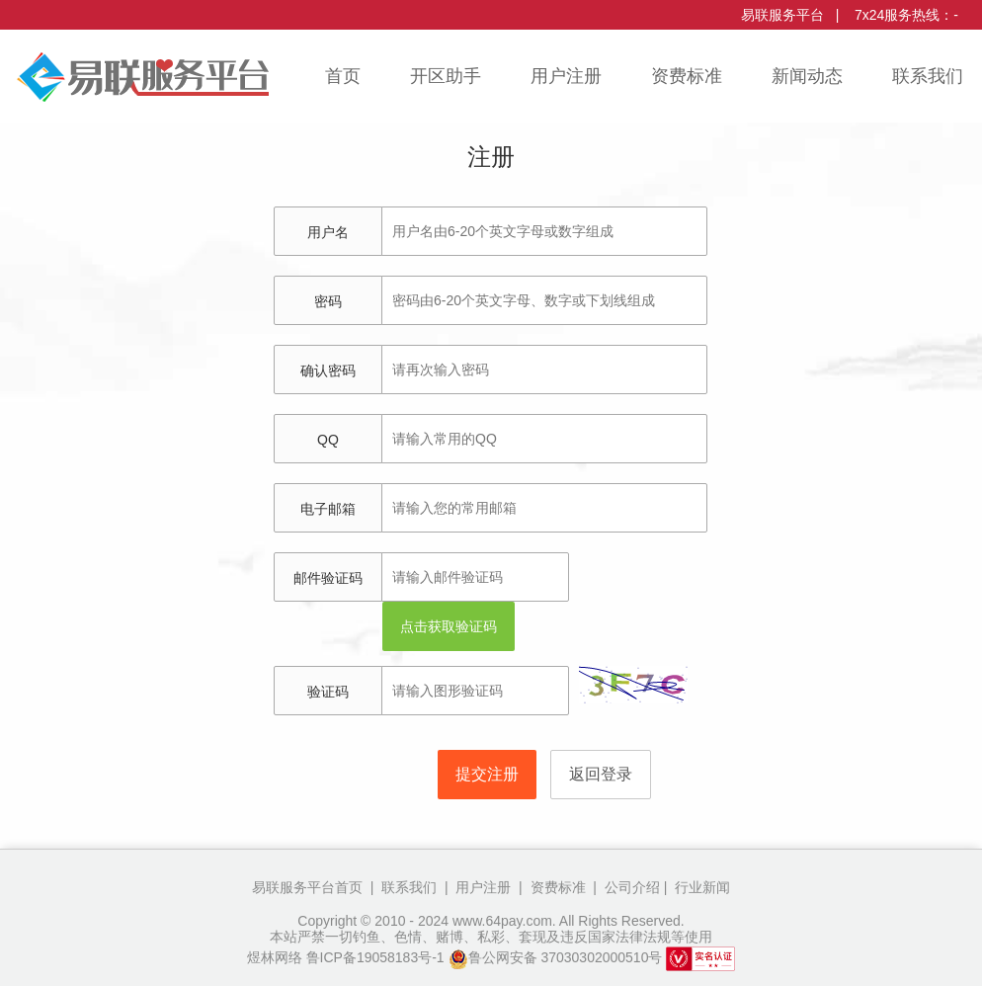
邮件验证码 (328, 578)
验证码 (328, 691)
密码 (328, 301)
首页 (343, 76)
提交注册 (487, 774)
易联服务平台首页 (307, 887)
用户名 (328, 232)
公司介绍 (630, 887)
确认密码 (328, 370)
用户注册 (566, 76)
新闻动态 (807, 76)
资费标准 (686, 76)
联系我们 (927, 76)
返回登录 (600, 774)
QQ (328, 440)
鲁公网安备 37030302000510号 (556, 957)
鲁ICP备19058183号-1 (375, 957)
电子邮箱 (328, 509)
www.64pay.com (502, 921)
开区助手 (445, 76)
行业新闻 (700, 887)
